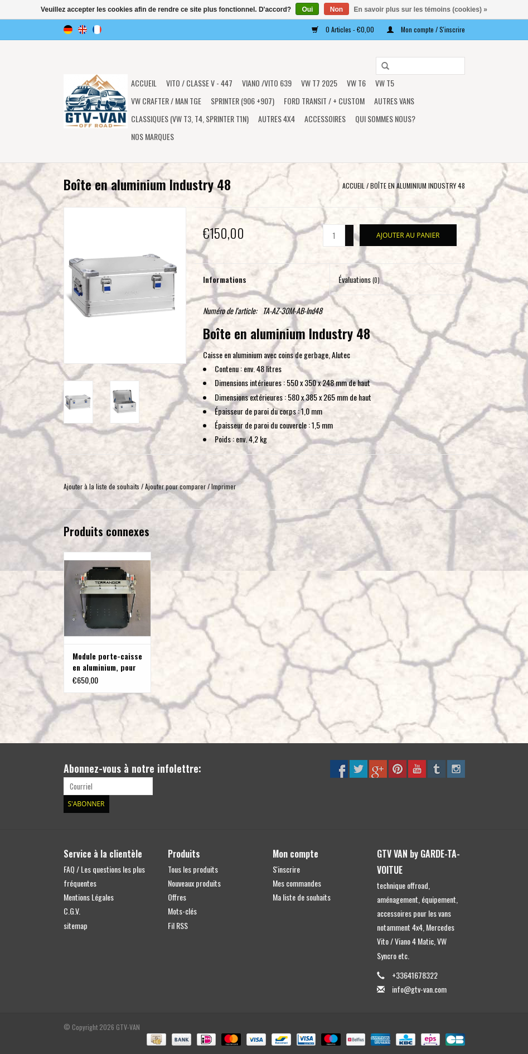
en (82, 29)
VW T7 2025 (319, 83)
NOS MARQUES (152, 136)
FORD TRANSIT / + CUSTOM (324, 101)
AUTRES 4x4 (276, 118)
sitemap (76, 925)
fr (97, 29)
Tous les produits (193, 869)
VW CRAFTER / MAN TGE (166, 101)
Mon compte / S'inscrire (426, 29)
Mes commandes (297, 883)
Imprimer (223, 486)
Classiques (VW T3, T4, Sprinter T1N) (190, 118)
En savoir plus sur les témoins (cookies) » (420, 9)
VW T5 (384, 83)
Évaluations (359, 279)
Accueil (144, 83)
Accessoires (325, 118)
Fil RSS (178, 925)
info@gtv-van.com (419, 989)
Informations (224, 279)
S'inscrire (286, 869)
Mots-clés (182, 911)
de (68, 29)
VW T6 (356, 83)
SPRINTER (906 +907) (242, 101)
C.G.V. (72, 911)
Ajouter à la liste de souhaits (101, 486)
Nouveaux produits (194, 883)
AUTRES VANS (394, 101)
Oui (307, 9)
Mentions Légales (89, 897)
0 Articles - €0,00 (344, 29)
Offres (177, 897)
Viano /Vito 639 (267, 83)
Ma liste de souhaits (302, 897)
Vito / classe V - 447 (199, 83)
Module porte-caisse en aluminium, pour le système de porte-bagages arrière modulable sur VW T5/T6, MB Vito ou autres (107, 662)
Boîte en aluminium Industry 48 (417, 185)
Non (336, 9)
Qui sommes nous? (385, 118)
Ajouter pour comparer (176, 486)
